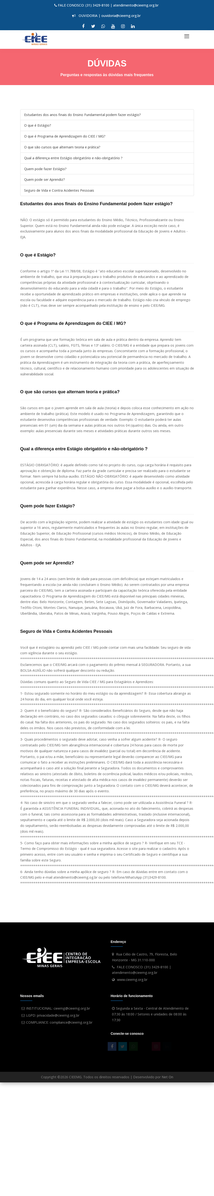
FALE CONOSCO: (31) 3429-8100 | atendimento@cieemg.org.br (106, 5)
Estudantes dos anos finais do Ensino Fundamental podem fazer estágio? (82, 114)
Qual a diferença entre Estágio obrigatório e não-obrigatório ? (73, 158)
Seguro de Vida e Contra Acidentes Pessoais (59, 190)
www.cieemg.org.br (132, 979)
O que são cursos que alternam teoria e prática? (62, 147)
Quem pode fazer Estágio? (45, 169)
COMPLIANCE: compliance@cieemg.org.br (59, 1022)
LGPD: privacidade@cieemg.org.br (52, 1015)
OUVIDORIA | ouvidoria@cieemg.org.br (106, 15)
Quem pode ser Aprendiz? (44, 179)
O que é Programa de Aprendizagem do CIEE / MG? (64, 136)
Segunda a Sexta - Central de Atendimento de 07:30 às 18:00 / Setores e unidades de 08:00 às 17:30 (150, 1014)
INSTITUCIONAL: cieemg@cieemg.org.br (58, 1008)
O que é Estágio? (37, 125)
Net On (167, 1077)
